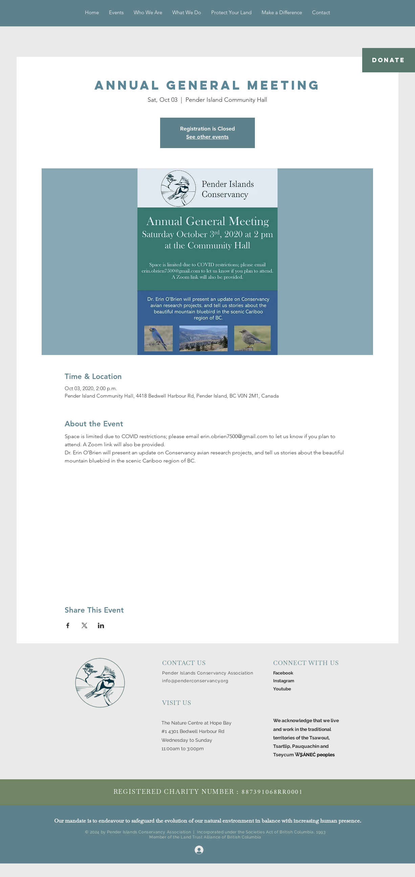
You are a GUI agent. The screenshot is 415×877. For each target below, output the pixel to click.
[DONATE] (388, 60)
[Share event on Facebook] (68, 625)
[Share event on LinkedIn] (101, 625)
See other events (207, 137)
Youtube (282, 688)
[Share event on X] (84, 625)
